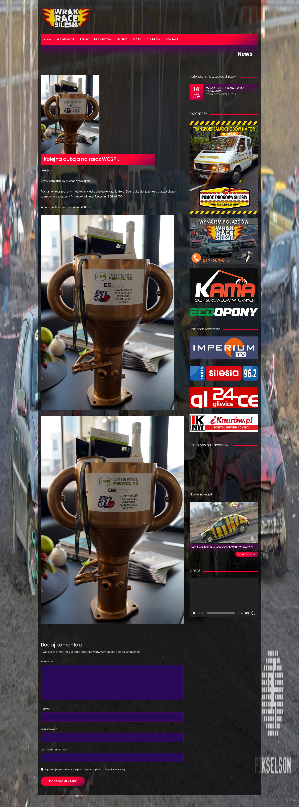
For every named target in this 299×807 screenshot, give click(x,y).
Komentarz (48, 661)
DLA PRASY (153, 39)
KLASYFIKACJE (65, 39)
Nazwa (45, 709)
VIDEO (137, 39)
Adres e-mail (49, 729)
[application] (224, 597)
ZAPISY (84, 39)
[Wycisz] (247, 613)
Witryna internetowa (54, 749)
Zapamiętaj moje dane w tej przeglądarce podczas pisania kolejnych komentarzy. (85, 769)
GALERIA (122, 39)
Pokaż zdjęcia (246, 554)
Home (47, 39)
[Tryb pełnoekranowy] (253, 613)
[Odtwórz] (194, 613)
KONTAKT (172, 39)
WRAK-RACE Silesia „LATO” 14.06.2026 (225, 89)
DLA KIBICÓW (102, 39)
